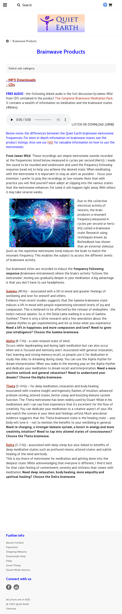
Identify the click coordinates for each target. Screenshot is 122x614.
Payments (12, 547)
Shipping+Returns (16, 551)
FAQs (9, 560)
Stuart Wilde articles (18, 569)
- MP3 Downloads (21, 79)
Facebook (8, 587)
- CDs (10, 84)
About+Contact (15, 542)
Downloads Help (16, 556)
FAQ (50, 142)
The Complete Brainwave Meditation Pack (84, 98)
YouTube (16, 587)
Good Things (13, 565)
